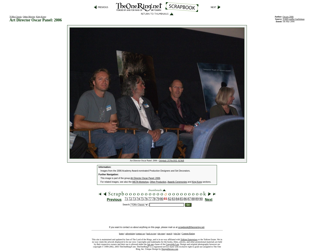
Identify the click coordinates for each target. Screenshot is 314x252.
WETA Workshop (140, 182)
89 (197, 199)
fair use (150, 244)
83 (173, 199)
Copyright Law (172, 244)
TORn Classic (16, 16)
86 (185, 199)
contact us (140, 233)
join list (177, 233)
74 (138, 199)
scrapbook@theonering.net (191, 227)
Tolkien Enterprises (189, 239)
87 (189, 199)
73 (134, 199)
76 (146, 199)
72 (130, 199)
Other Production (158, 182)
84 (177, 199)
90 (201, 199)
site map (161, 233)
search (169, 233)
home (121, 233)
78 (154, 199)
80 (162, 199)
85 (181, 199)
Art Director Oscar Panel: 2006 (145, 178)
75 (142, 199)
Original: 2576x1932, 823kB (171, 160)
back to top (151, 233)
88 (193, 199)
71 (126, 199)
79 (158, 199)
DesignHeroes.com (170, 249)
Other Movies (29, 16)
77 (150, 199)
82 (169, 199)
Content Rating (188, 233)
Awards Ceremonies (177, 182)
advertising (130, 233)
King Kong (41, 16)
